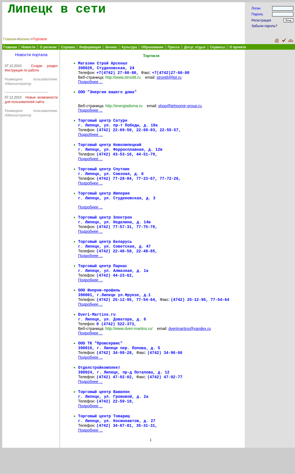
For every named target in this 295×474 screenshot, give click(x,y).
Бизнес (24, 39)
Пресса (174, 47)
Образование (152, 47)
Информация (90, 47)
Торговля (40, 39)
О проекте (237, 47)
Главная (9, 39)
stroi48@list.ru (169, 79)
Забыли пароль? (264, 26)
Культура (129, 47)
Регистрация (261, 20)
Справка (68, 47)
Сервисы (217, 47)
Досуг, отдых (194, 47)
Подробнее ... (90, 83)
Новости (28, 47)
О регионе (48, 47)
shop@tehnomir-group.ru (180, 108)
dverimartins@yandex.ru (189, 346)
